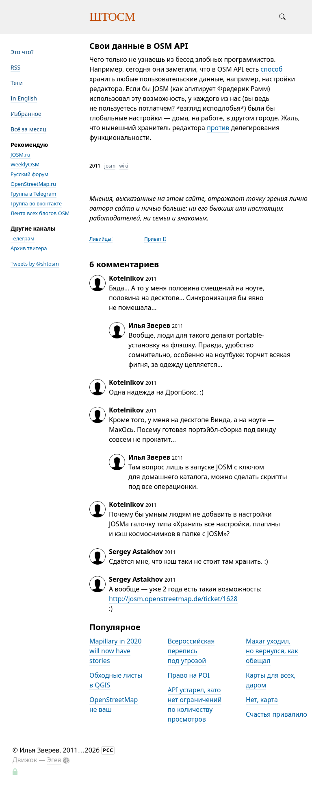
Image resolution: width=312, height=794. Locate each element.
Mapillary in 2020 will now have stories (115, 651)
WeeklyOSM (25, 164)
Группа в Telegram (33, 193)
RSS (15, 67)
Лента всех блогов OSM (40, 213)
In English (24, 98)
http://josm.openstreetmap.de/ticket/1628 (173, 598)
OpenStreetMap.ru (33, 184)
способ (271, 69)
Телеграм (23, 238)
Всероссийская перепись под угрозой (191, 651)
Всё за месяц (28, 129)
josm (109, 165)
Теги (17, 83)
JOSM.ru (20, 154)
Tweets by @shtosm (35, 263)
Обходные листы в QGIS (115, 680)
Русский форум (29, 174)
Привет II (155, 239)
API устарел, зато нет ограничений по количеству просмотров (195, 704)
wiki (123, 165)
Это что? (22, 52)
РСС (108, 750)
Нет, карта (262, 699)
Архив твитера (29, 248)
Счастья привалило (276, 714)
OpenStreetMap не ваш (113, 704)
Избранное (26, 114)
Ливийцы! (101, 239)
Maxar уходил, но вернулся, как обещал (272, 651)
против (218, 127)
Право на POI (189, 675)
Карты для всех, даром (271, 680)
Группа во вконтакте (36, 203)
